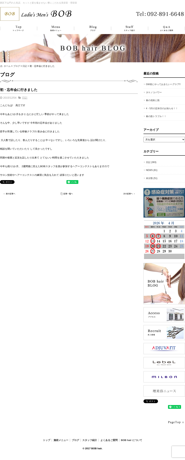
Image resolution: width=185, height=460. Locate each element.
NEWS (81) (151, 170)
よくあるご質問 (164, 28)
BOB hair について (131, 440)
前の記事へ (9, 193)
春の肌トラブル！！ (156, 116)
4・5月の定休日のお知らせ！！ (162, 108)
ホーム (7, 66)
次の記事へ (128, 193)
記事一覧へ (67, 193)
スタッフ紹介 (125, 28)
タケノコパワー (154, 92)
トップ (18, 28)
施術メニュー (54, 28)
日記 (24, 66)
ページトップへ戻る (175, 422)
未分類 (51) (151, 178)
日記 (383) (151, 162)
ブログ (90, 28)
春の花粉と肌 (153, 100)
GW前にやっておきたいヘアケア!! (163, 84)
